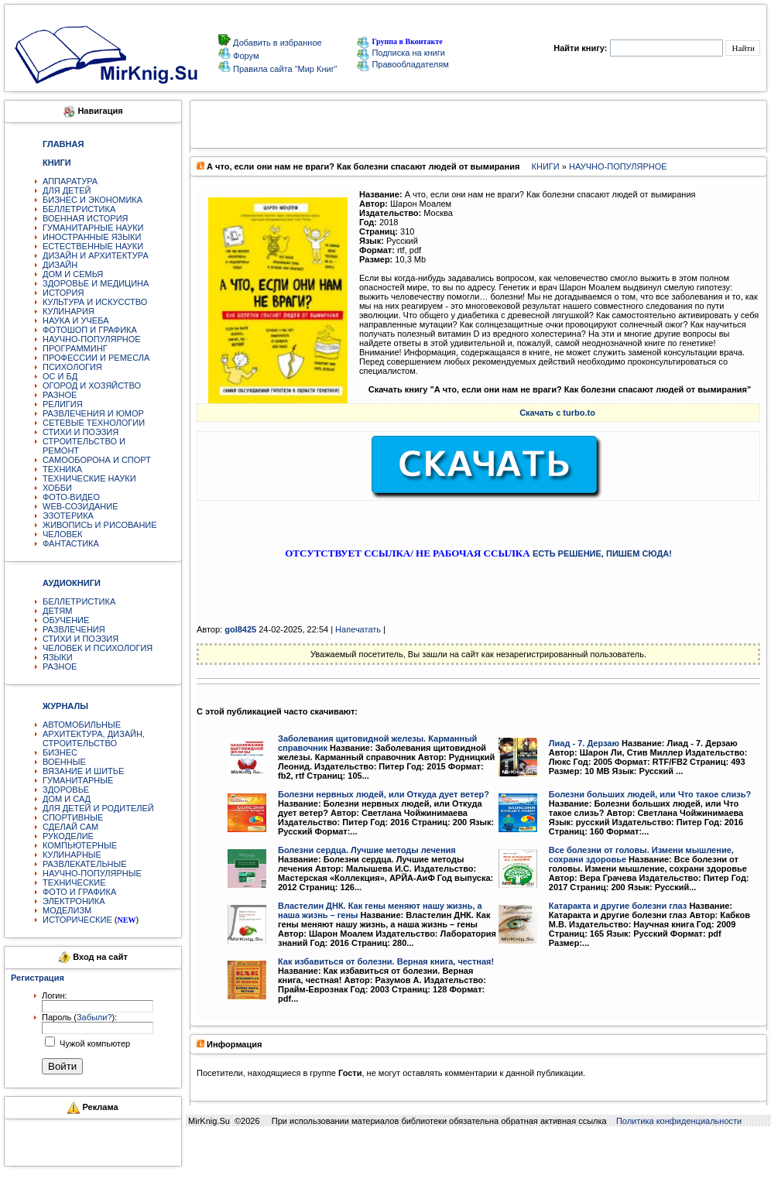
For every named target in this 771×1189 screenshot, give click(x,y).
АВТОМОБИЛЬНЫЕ (82, 724)
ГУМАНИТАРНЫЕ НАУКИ (93, 227)
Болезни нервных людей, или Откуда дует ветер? (383, 794)
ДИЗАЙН (60, 264)
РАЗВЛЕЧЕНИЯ (74, 629)
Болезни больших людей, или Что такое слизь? (650, 794)
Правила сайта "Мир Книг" (284, 69)
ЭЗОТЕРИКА (68, 515)
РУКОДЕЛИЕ (68, 836)
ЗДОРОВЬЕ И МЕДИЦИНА (96, 283)
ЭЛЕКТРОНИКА (74, 901)
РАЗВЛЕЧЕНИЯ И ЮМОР (93, 413)
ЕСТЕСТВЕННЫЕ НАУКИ (93, 246)
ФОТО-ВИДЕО (71, 497)
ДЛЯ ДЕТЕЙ (67, 190)
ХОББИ (57, 487)
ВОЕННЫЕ (64, 761)
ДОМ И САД (67, 799)
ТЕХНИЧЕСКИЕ (74, 882)
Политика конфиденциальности (679, 1121)
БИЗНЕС (60, 752)
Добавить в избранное (276, 42)
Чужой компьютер (93, 1043)
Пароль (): (79, 1017)
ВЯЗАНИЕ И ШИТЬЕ (83, 771)
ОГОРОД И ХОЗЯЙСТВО (92, 385)
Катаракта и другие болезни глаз (618, 905)
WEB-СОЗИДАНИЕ (80, 506)
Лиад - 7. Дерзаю (584, 743)
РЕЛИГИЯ (63, 404)
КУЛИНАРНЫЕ (72, 854)
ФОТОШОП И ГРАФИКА (90, 329)
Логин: (54, 995)
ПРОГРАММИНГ (75, 348)
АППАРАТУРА (70, 181)
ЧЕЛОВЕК (63, 534)
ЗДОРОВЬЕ (66, 789)
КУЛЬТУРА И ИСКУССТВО (95, 302)
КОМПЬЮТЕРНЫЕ (80, 845)
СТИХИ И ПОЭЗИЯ (80, 432)
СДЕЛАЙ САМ (70, 826)
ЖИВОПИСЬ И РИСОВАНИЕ (100, 524)
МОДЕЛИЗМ (67, 910)
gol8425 (240, 629)
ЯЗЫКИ (58, 657)
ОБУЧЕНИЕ (66, 620)
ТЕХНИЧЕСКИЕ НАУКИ (89, 478)
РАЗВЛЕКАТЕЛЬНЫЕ (85, 864)
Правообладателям (402, 64)
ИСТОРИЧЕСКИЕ (77, 919)
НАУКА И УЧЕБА (76, 320)
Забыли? (94, 1017)
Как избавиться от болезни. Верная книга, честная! (386, 961)
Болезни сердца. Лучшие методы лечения (367, 850)
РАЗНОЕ (60, 394)
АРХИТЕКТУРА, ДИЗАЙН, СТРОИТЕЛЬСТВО (94, 738)
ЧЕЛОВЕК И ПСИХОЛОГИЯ (97, 648)
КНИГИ (546, 166)
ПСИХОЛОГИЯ (72, 367)
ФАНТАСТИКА (71, 543)
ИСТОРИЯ (63, 292)
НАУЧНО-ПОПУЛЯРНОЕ (92, 339)
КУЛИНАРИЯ (68, 311)
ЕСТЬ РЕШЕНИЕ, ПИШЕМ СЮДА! (602, 553)
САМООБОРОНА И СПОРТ (97, 459)
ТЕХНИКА (62, 469)
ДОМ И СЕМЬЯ (73, 274)
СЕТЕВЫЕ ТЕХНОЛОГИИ (94, 422)
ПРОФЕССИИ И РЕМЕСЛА (96, 357)
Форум (245, 55)
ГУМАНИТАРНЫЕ (78, 780)
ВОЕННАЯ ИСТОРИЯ (85, 218)
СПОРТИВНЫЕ (73, 817)
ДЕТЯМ (57, 610)
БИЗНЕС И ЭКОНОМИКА (92, 199)
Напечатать (358, 629)
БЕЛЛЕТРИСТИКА (79, 209)
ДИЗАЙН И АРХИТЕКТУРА (96, 255)
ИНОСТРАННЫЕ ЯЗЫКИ (92, 237)
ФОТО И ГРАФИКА (79, 891)
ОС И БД (60, 376)
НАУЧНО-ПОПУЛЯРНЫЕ (92, 873)
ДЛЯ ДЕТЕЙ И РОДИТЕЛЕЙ (98, 808)
